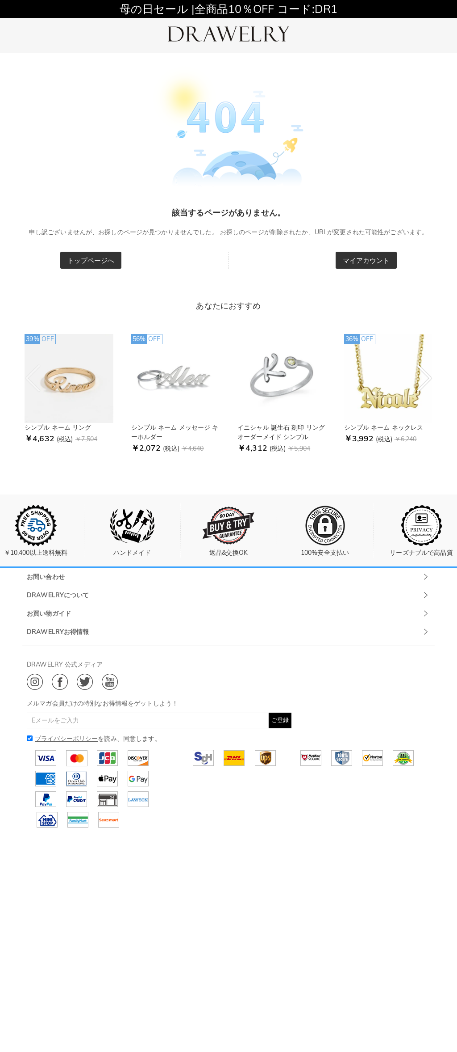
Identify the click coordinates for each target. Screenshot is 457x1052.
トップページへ (91, 260)
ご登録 (280, 719)
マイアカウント (366, 260)
